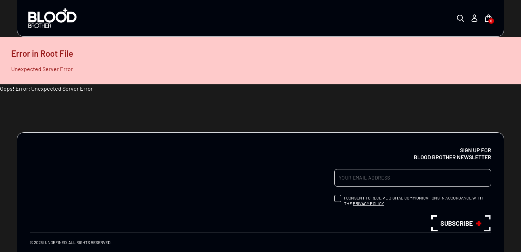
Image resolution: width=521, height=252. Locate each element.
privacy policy (368, 203)
